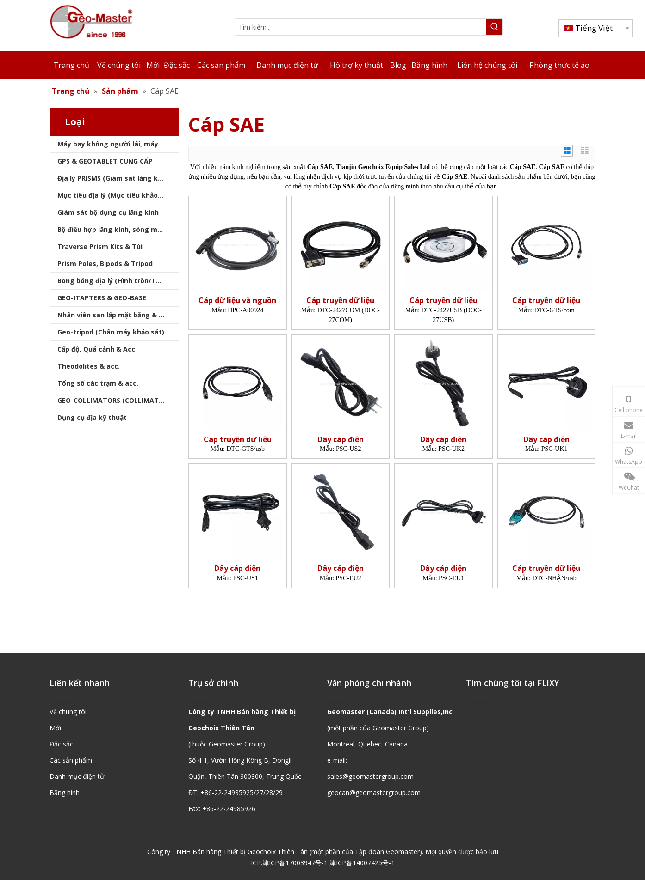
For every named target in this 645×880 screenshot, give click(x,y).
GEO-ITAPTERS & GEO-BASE (101, 297)
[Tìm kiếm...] (360, 27)
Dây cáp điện (340, 439)
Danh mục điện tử (77, 776)
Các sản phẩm (71, 760)
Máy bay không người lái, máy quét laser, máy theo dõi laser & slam (118, 144)
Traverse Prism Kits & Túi (100, 246)
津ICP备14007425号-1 (362, 862)
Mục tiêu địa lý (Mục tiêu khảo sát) (115, 195)
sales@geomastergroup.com (370, 776)
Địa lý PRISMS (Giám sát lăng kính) (113, 178)
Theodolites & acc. (88, 366)
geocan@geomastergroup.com (374, 792)
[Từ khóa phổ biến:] (494, 27)
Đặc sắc (61, 744)
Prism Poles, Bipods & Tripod (105, 263)
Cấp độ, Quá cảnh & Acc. (97, 349)
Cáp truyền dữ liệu (340, 300)
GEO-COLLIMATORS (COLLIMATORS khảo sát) (118, 400)
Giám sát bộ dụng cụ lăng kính (108, 212)
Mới (55, 727)
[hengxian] (61, 697)
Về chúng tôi (68, 711)
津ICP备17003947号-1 (295, 862)
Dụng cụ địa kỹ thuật (92, 417)
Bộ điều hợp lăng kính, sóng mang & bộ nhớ (118, 229)
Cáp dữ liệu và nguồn (237, 300)
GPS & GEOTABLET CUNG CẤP (105, 161)
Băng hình (65, 792)
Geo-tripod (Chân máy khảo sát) (110, 332)
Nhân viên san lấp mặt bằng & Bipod (117, 314)
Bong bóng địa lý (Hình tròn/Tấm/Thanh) (118, 280)
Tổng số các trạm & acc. (97, 383)
